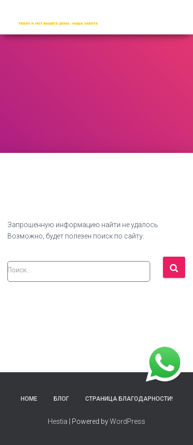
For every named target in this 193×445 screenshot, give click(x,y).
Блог (61, 398)
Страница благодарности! (129, 398)
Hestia (57, 421)
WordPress (127, 421)
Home (29, 398)
